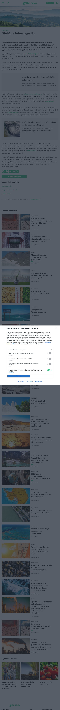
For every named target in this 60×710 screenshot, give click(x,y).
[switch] (49, 353)
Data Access (30, 381)
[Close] (56, 328)
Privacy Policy (38, 381)
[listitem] (30, 350)
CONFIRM (19, 376)
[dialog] (30, 355)
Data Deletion (21, 381)
